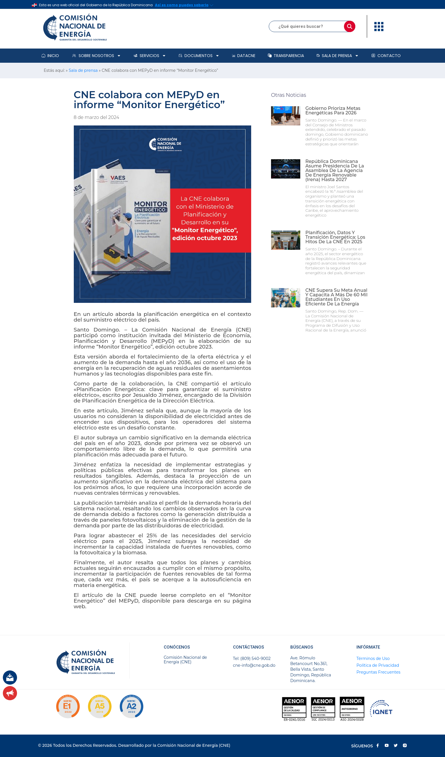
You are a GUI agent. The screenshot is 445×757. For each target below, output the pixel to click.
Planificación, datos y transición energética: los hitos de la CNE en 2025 (335, 237)
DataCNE (243, 55)
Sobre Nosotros (96, 55)
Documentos (199, 55)
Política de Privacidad (377, 665)
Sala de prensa (337, 55)
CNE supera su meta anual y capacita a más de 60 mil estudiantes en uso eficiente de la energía (336, 297)
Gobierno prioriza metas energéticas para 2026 (332, 111)
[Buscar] (349, 26)
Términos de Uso (373, 658)
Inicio (50, 55)
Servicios (149, 55)
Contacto (386, 55)
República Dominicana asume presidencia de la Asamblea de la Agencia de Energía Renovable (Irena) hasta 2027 (334, 170)
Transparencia (286, 55)
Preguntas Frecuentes (378, 672)
